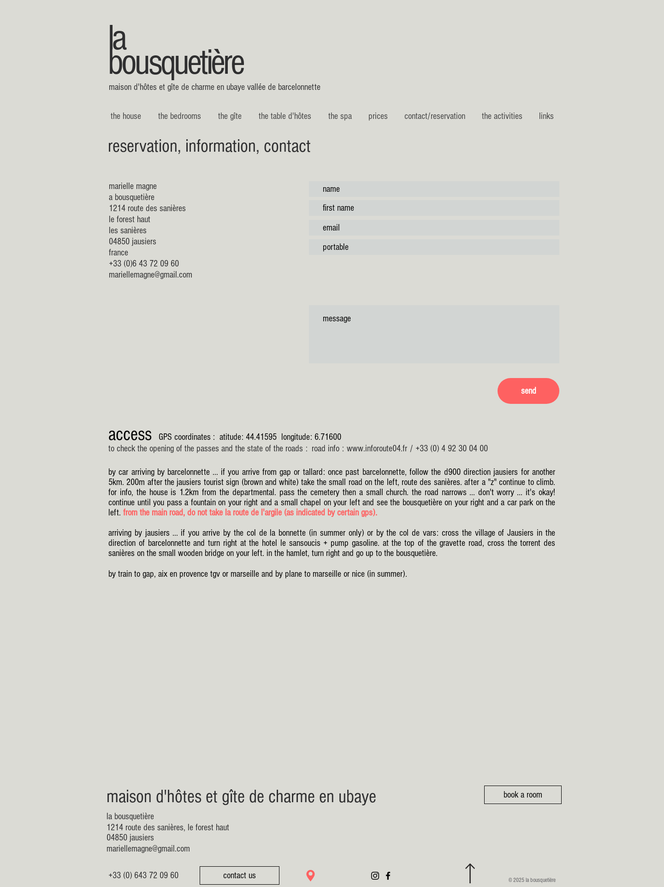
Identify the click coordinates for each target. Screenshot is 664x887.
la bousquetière (175, 50)
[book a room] (523, 795)
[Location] (310, 875)
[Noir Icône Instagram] (375, 875)
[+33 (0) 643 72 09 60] (143, 875)
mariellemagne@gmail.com (150, 275)
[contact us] (239, 875)
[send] (528, 391)
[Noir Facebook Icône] (388, 875)
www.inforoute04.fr (377, 449)
